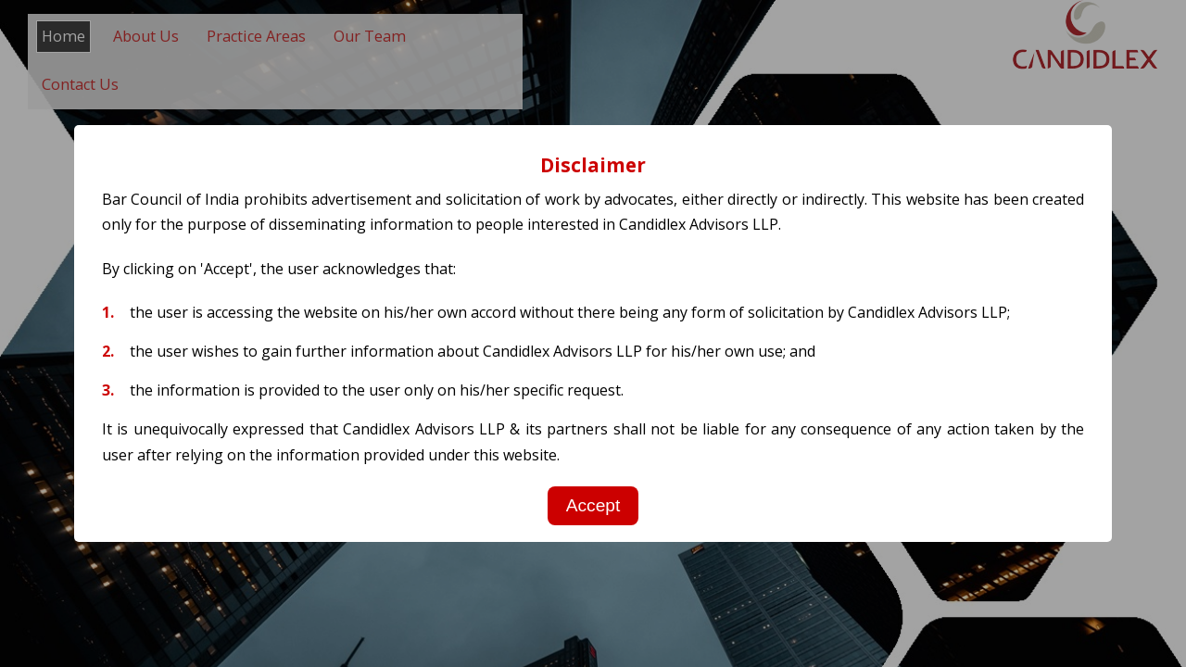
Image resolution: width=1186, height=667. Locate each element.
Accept (593, 505)
